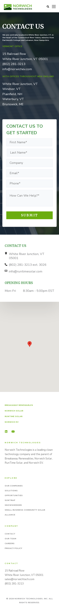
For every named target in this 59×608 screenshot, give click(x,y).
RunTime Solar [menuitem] (13, 416)
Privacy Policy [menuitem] (13, 548)
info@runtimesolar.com (25, 277)
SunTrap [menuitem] (10, 500)
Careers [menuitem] (9, 543)
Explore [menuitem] (11, 478)
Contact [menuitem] (10, 534)
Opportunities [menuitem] (14, 495)
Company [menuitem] (11, 526)
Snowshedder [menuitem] (13, 505)
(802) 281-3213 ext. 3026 (27, 270)
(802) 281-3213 (13, 64)
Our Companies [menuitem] (14, 486)
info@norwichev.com (17, 69)
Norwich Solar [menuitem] (14, 411)
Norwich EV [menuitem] (12, 422)
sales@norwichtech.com (19, 579)
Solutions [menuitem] (11, 490)
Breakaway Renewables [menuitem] (19, 405)
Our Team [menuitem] (10, 538)
